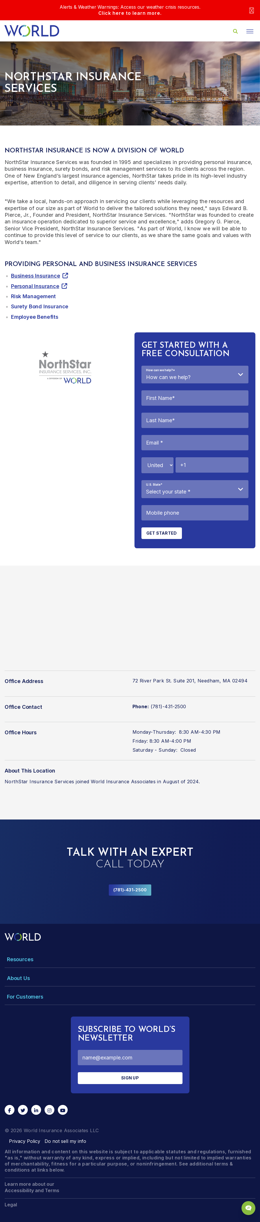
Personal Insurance (35, 286)
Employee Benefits (34, 317)
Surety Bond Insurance (39, 306)
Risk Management (33, 296)
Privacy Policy (24, 1141)
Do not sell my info (65, 1141)
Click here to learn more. (130, 13)
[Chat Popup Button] (248, 1208)
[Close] (251, 10)
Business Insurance (35, 276)
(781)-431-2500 (130, 889)
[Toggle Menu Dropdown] (130, 959)
